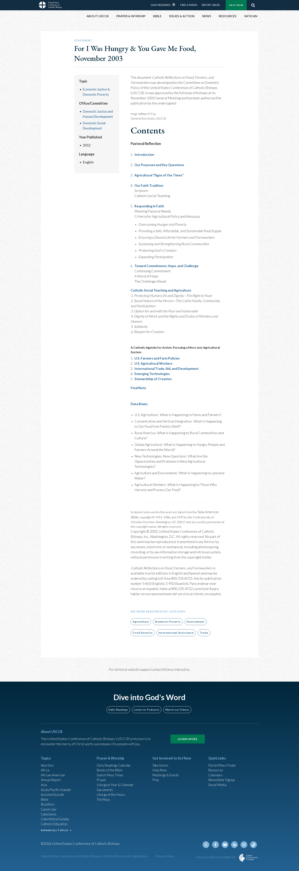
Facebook (217, 848)
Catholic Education (55, 827)
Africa (45, 770)
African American (53, 775)
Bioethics (48, 806)
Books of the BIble (110, 770)
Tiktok (253, 848)
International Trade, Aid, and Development (167, 368)
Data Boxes (139, 404)
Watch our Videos (177, 709)
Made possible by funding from (216, 861)
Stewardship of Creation (153, 379)
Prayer (102, 780)
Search (253, 5)
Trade (204, 632)
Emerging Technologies (152, 373)
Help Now (236, 5)
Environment (196, 621)
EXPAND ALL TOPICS (54, 833)
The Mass (104, 801)
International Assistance (176, 632)
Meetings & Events (166, 775)
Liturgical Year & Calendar (116, 786)
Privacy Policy (165, 860)
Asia (44, 786)
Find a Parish (188, 4)
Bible (45, 801)
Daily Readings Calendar (175, 5)
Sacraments (105, 791)
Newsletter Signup (222, 780)
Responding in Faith (149, 206)
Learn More (188, 738)
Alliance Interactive (176, 669)
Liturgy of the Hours (111, 796)
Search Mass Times (111, 775)
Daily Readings (160, 4)
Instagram (244, 848)
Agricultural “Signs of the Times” (159, 175)
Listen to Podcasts (146, 709)
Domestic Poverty (168, 621)
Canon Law (49, 811)
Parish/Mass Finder (222, 765)
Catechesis (49, 816)
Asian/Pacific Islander (56, 791)
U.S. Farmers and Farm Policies (157, 358)
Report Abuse (211, 4)
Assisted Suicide (53, 796)
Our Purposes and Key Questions (160, 165)
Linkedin (235, 848)
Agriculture (141, 621)
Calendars (215, 775)
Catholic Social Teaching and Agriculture (162, 290)
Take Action (160, 765)
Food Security (142, 632)
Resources (216, 770)
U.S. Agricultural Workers (154, 363)
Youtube (226, 848)
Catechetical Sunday (56, 822)
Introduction (144, 154)
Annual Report (51, 780)
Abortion (47, 765)
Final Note (139, 387)
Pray (155, 780)
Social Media (217, 786)
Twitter (207, 848)
